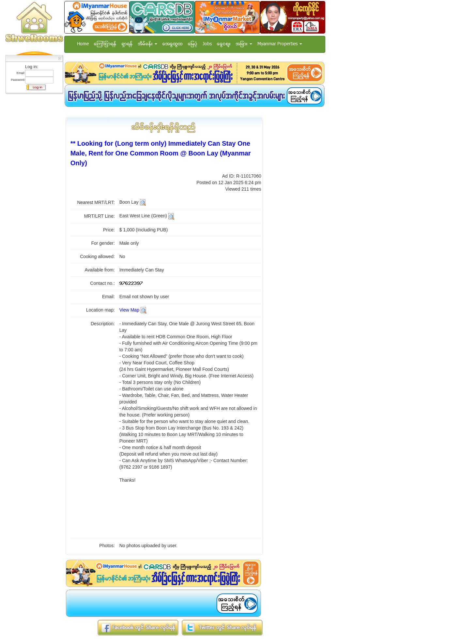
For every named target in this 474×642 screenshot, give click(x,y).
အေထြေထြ (172, 44)
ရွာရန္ (127, 44)
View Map (129, 310)
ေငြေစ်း (224, 44)
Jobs (207, 44)
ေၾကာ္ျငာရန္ (105, 44)
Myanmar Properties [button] (279, 44)
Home (83, 44)
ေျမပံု (192, 44)
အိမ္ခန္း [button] (147, 44)
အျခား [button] (244, 44)
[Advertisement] (32, 194)
